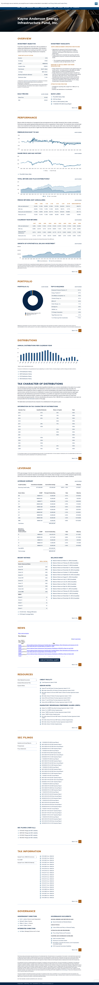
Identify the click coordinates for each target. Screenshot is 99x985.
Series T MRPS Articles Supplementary (51, 714)
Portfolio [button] (25, 281)
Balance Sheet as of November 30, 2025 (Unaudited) (66, 570)
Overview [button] (24, 38)
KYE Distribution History (26, 376)
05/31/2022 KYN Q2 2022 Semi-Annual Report (52, 771)
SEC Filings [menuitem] (66, 7)
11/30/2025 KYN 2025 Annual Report (62, 104)
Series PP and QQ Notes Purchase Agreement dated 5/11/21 (56, 688)
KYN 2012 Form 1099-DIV (48, 883)
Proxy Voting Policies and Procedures (62, 933)
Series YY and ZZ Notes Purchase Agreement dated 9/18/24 (56, 700)
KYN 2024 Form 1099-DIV (48, 858)
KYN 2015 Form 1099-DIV (48, 877)
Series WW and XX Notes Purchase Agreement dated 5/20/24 (56, 698)
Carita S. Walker (23, 925)
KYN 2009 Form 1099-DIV (48, 889)
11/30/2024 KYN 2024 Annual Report (50, 750)
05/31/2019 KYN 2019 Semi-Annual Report (52, 796)
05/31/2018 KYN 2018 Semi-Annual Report (52, 804)
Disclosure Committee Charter (60, 940)
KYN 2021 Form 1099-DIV (48, 864)
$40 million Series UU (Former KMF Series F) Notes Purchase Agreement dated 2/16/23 (60, 693)
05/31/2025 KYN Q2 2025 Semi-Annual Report (52, 746)
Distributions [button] (27, 340)
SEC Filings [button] (25, 737)
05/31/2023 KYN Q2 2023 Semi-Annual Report (52, 763)
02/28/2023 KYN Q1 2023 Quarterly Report (52, 765)
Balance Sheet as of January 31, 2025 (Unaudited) (65, 593)
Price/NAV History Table (59, 97)
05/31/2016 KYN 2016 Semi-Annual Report (52, 821)
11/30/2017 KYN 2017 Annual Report (50, 808)
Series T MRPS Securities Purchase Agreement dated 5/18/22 (56, 712)
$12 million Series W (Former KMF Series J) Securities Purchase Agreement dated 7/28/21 (61, 717)
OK (96, 3)
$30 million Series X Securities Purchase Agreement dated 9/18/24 (57, 722)
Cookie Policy (26, 983)
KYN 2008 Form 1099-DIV (48, 891)
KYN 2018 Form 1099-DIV (48, 870)
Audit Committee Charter (59, 938)
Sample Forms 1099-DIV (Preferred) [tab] (26, 862)
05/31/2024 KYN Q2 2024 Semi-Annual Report (52, 754)
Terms (31, 983)
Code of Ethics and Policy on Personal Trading (64, 927)
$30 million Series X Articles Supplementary (52, 724)
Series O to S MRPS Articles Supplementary (52, 710)
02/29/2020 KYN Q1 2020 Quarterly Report (52, 790)
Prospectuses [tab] (21, 746)
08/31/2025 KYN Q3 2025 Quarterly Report (52, 744)
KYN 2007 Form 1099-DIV (48, 893)
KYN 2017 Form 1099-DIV (48, 872)
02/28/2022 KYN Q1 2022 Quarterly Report (52, 773)
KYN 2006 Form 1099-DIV (48, 895)
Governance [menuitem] (76, 7)
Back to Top (76, 107)
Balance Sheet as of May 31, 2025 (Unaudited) (64, 584)
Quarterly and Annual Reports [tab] (24, 743)
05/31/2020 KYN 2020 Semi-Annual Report (52, 788)
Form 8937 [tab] (20, 859)
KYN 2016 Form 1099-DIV (48, 874)
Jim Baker (22, 931)
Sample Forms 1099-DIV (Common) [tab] (26, 857)
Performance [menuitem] (30, 7)
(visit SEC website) (32, 830)
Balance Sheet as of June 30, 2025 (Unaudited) (64, 581)
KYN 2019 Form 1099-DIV (48, 868)
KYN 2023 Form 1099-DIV (48, 860)
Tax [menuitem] (71, 7)
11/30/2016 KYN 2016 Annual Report (50, 817)
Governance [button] (26, 911)
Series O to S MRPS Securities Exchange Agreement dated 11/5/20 (57, 708)
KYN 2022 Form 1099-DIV (48, 862)
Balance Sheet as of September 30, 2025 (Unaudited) (66, 574)
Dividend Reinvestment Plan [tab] (24, 682)
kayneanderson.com (36, 983)
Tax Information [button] (29, 851)
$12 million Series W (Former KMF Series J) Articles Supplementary (57, 719)
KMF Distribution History (26, 374)
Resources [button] (25, 674)
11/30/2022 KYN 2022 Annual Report (50, 767)
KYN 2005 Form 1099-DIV (48, 897)
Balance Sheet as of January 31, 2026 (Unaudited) (65, 565)
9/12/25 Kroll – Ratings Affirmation (28, 612)
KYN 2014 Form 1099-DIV (48, 879)
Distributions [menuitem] (44, 7)
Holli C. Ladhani (23, 919)
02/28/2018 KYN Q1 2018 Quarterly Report (52, 806)
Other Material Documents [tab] (24, 680)
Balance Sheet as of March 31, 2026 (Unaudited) (65, 560)
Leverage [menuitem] (50, 7)
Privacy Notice (20, 983)
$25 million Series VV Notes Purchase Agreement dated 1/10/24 (56, 696)
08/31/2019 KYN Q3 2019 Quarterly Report (52, 794)
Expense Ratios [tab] (21, 685)
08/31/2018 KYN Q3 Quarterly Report (50, 802)
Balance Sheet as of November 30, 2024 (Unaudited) (66, 598)
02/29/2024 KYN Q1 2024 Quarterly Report (52, 757)
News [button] (21, 628)
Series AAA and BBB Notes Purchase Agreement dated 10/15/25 (57, 702)
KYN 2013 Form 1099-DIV (48, 881)
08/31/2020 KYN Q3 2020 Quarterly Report (52, 786)
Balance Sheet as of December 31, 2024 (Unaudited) (66, 596)
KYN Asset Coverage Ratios (27, 614)
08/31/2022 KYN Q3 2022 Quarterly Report (52, 769)
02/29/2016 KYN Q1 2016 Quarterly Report (52, 823)
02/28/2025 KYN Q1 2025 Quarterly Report (52, 748)
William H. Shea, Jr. (24, 923)
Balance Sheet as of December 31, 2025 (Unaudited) (66, 567)
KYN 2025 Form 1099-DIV (48, 856)
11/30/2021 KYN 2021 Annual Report (50, 775)
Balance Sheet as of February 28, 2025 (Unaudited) (65, 591)
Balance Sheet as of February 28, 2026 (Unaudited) (65, 563)
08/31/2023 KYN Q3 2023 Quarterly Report (52, 761)
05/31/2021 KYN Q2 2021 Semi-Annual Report (52, 779)
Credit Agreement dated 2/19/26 (49, 682)
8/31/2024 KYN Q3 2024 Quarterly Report (51, 752)
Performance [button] (27, 117)
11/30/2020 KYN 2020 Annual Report (50, 783)
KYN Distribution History (26, 371)
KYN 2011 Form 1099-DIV (48, 885)
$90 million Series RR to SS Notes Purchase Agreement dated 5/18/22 (58, 690)
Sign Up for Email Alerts (49, 660)
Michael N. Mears (24, 921)
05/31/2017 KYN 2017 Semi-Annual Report (52, 812)
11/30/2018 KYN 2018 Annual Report (50, 800)
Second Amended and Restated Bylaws (62, 922)
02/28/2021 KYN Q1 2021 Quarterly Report (52, 781)
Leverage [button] (24, 468)
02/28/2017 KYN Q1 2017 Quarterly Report (52, 815)
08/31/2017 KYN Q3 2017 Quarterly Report (52, 810)
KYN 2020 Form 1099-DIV (48, 866)
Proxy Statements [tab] (22, 748)
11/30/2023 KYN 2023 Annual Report (50, 759)
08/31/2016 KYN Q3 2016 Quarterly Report (52, 819)
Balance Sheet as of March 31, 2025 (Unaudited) (65, 589)
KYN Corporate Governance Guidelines (62, 946)
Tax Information (31, 398)
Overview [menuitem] (23, 7)
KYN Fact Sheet (57, 99)
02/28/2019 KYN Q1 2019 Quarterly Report (52, 798)
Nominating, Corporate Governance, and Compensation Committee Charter (66, 943)
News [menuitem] (55, 7)
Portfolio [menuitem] (37, 7)
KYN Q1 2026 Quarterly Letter (60, 101)
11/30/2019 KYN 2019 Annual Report (50, 792)
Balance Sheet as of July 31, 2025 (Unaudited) (64, 579)
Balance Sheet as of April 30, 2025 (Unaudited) (64, 586)
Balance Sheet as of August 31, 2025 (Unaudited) (65, 577)
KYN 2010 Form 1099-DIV (48, 887)
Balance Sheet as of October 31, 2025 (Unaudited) (65, 572)
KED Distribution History (26, 378)
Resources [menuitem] (60, 7)
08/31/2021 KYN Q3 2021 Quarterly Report (52, 777)
